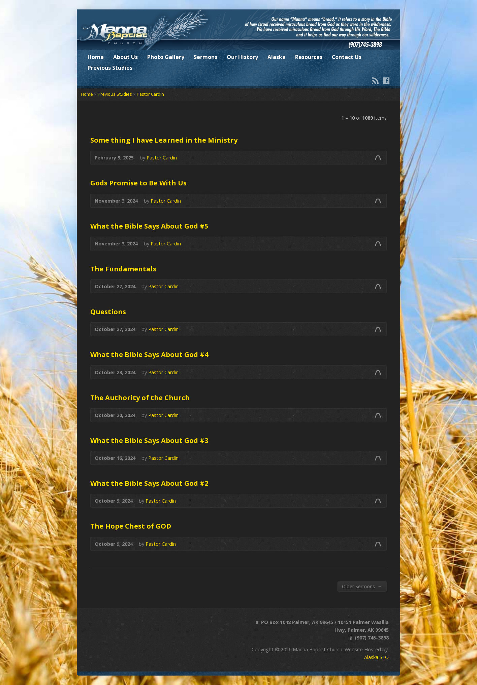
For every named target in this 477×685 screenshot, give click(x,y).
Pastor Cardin (150, 94)
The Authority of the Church (140, 397)
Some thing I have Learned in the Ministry (163, 140)
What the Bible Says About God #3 (149, 440)
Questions (108, 311)
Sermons (205, 57)
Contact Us (346, 57)
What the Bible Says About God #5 (149, 226)
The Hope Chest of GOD (130, 526)
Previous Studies (110, 67)
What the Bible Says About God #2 (149, 483)
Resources (308, 57)
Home (96, 57)
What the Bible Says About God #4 (149, 354)
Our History (242, 57)
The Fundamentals (123, 268)
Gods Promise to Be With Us (138, 182)
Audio (378, 157)
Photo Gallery (165, 57)
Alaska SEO (376, 657)
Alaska (276, 57)
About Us (125, 57)
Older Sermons (362, 586)
